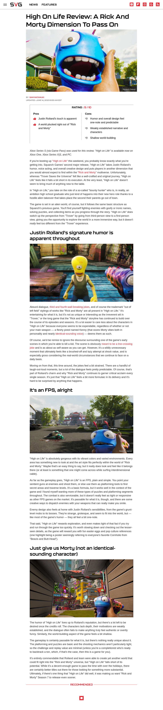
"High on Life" (60, 161)
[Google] (151, 6)
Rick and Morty (87, 172)
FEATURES (49, 4)
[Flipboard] (138, 6)
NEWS (33, 4)
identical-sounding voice (69, 333)
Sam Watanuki (36, 97)
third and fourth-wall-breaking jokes (69, 307)
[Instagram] (145, 6)
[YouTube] (131, 6)
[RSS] (158, 6)
